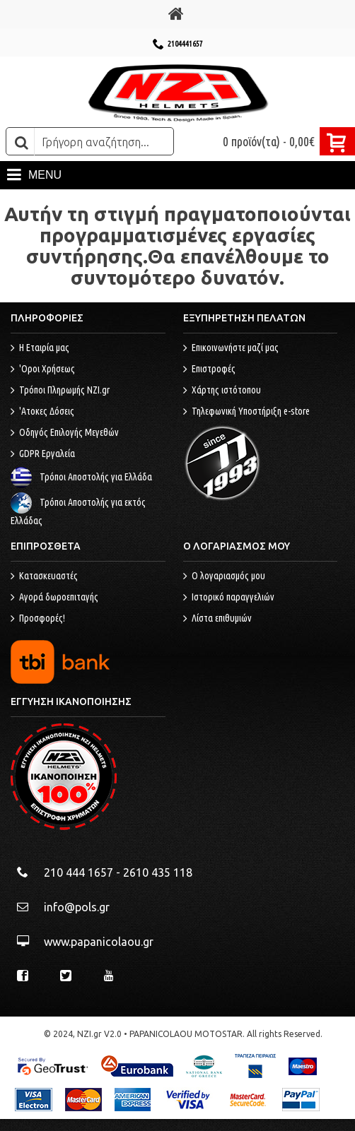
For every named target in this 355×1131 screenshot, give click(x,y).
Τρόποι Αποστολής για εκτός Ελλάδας (78, 511)
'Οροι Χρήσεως (43, 369)
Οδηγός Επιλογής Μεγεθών (65, 433)
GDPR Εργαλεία (43, 454)
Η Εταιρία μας (40, 348)
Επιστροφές (209, 369)
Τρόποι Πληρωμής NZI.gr (60, 390)
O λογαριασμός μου (224, 576)
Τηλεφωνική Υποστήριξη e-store (246, 411)
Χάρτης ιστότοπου (222, 390)
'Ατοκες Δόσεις (42, 411)
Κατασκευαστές (44, 576)
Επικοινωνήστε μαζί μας (231, 348)
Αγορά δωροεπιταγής (54, 597)
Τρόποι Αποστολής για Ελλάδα (81, 476)
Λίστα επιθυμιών (217, 618)
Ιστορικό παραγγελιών (228, 597)
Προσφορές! (38, 618)
